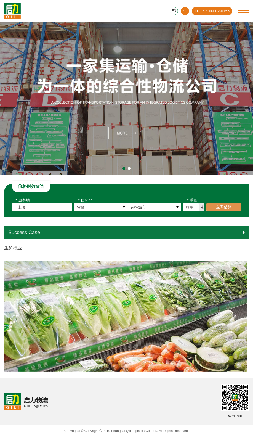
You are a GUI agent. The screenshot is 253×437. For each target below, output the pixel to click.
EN (174, 11)
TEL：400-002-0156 (212, 11)
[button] (123, 168)
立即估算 (223, 208)
